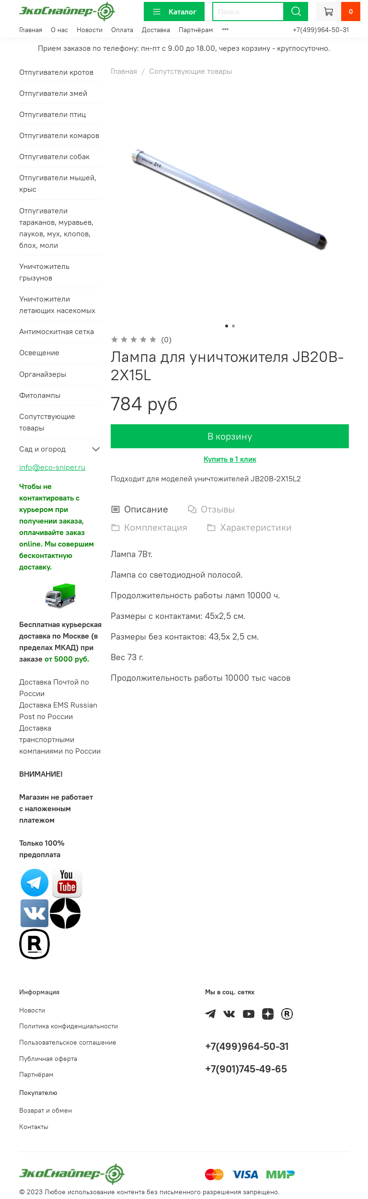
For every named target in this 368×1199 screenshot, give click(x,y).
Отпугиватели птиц (52, 114)
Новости (90, 29)
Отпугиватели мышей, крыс (57, 183)
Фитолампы (39, 395)
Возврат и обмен (45, 1110)
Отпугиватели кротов (56, 72)
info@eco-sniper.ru (52, 467)
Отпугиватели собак (54, 156)
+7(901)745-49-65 (246, 1068)
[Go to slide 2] (233, 326)
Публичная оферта (48, 1058)
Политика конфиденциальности (68, 1026)
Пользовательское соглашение (67, 1042)
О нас (59, 29)
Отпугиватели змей (53, 93)
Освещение (39, 352)
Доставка (156, 29)
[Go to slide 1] (226, 326)
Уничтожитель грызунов (44, 271)
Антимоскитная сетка (56, 331)
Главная (30, 29)
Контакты (33, 1126)
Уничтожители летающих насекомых (57, 304)
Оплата (122, 29)
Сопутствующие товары (190, 71)
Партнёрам (196, 29)
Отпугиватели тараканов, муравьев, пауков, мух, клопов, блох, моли (56, 228)
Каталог (174, 11)
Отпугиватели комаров (59, 135)
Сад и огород (42, 449)
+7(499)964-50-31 (321, 29)
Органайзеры (42, 374)
